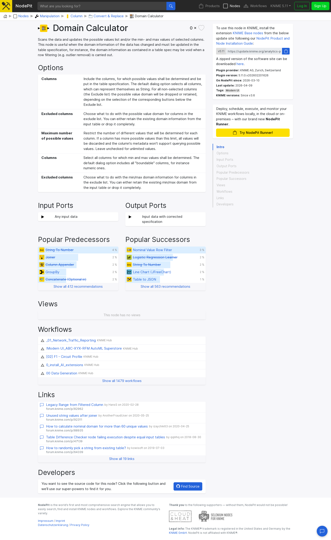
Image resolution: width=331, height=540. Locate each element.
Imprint (60, 521)
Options (222, 153)
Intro (220, 147)
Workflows (255, 6)
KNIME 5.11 (279, 6)
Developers (225, 204)
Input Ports (225, 159)
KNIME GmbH (178, 532)
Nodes (231, 6)
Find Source (188, 486)
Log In (302, 6)
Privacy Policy (79, 525)
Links (220, 198)
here (240, 64)
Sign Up (320, 6)
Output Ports (227, 166)
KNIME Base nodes (248, 33)
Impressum (45, 521)
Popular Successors (231, 179)
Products (209, 6)
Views (221, 185)
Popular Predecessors (233, 172)
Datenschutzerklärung (53, 525)
